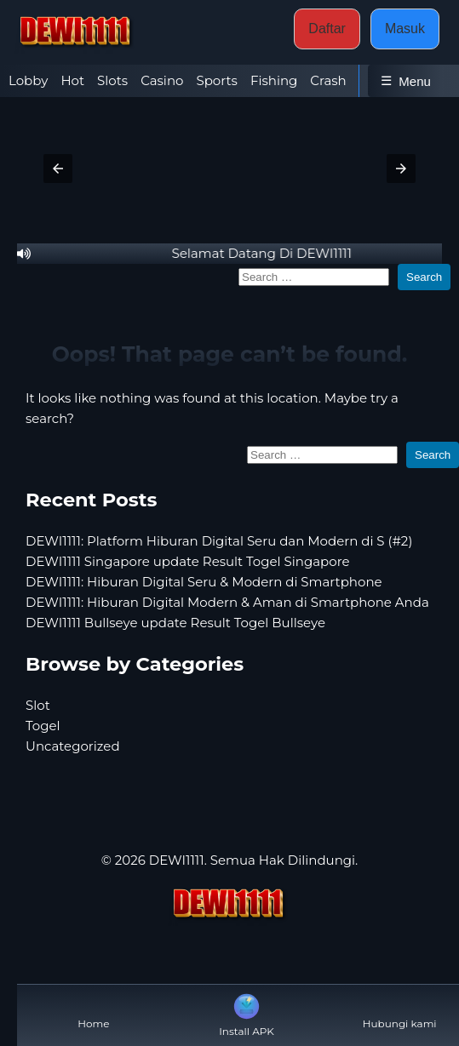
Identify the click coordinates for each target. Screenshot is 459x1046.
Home (93, 1010)
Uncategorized (73, 746)
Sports (216, 80)
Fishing (273, 80)
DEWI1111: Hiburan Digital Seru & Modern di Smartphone (204, 582)
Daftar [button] (327, 28)
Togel (43, 725)
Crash (328, 80)
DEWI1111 (176, 860)
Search (424, 277)
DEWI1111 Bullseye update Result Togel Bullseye (175, 622)
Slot (38, 705)
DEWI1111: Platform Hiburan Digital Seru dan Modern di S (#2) (219, 541)
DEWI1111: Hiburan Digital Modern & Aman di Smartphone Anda (227, 602)
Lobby (28, 80)
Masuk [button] (405, 28)
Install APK (246, 1013)
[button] (57, 168)
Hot (72, 80)
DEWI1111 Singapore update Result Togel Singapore (188, 561)
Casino (162, 80)
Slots (112, 80)
